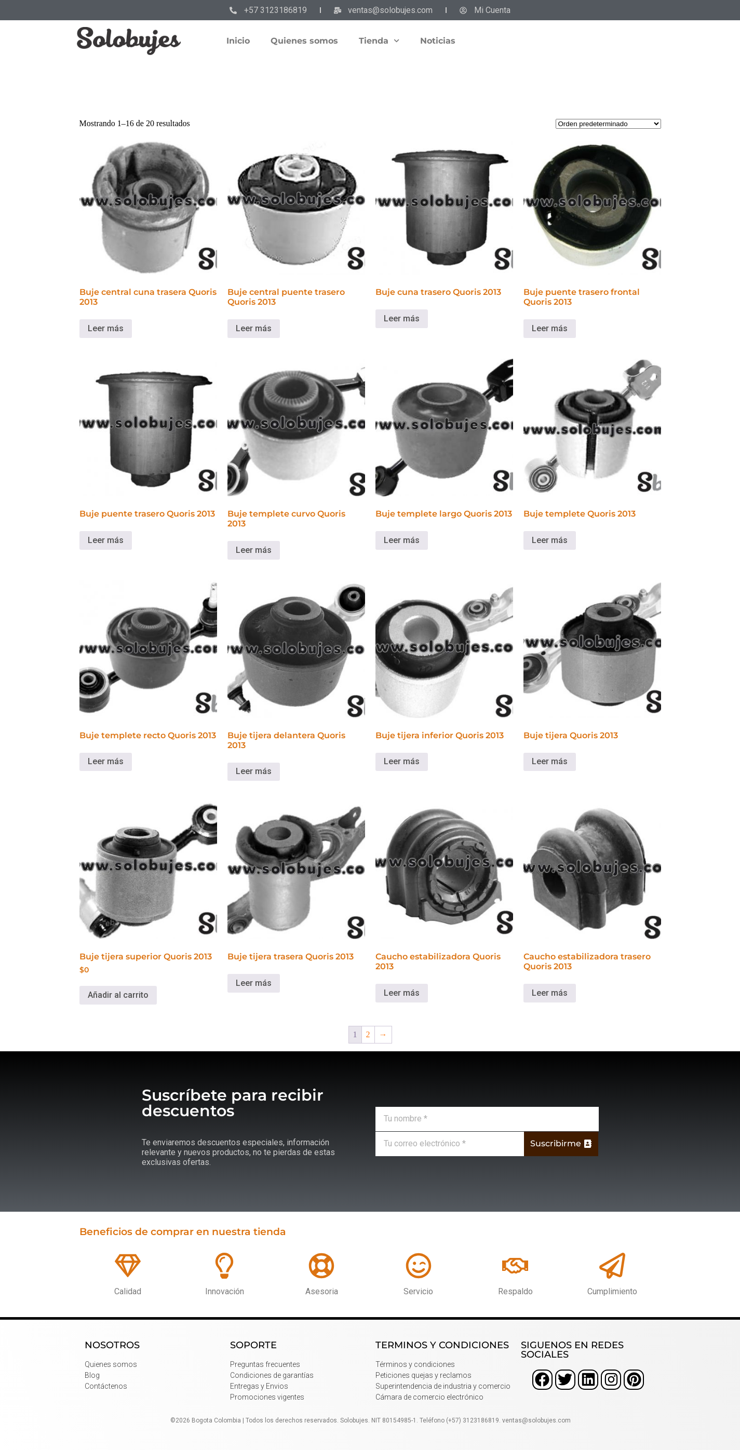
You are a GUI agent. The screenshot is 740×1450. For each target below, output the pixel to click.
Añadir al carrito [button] (118, 995)
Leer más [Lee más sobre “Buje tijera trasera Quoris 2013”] (254, 983)
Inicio (238, 41)
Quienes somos (304, 41)
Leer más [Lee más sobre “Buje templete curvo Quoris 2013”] (254, 550)
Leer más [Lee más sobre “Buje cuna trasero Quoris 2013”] (402, 318)
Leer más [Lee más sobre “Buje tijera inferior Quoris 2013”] (402, 761)
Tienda (379, 41)
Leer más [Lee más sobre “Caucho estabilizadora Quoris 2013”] (402, 993)
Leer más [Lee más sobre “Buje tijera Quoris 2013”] (550, 761)
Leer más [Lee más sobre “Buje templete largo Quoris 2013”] (402, 540)
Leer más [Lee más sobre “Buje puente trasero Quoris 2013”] (106, 540)
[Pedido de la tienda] (608, 124)
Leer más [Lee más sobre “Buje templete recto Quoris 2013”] (106, 761)
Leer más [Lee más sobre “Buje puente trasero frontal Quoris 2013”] (550, 328)
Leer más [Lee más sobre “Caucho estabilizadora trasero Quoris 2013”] (550, 993)
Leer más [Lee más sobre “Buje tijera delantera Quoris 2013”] (254, 771)
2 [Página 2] (368, 1034)
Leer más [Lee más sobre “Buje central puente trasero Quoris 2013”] (254, 328)
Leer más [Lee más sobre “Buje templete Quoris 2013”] (550, 540)
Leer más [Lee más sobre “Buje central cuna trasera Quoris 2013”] (106, 328)
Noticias (437, 41)
